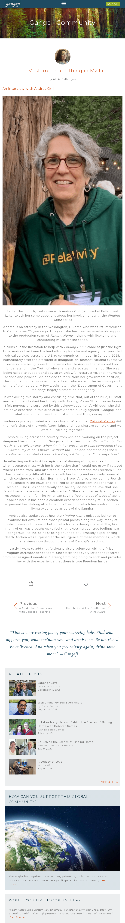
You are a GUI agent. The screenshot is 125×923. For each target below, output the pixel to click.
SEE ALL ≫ (109, 782)
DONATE (113, 3)
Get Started (18, 917)
